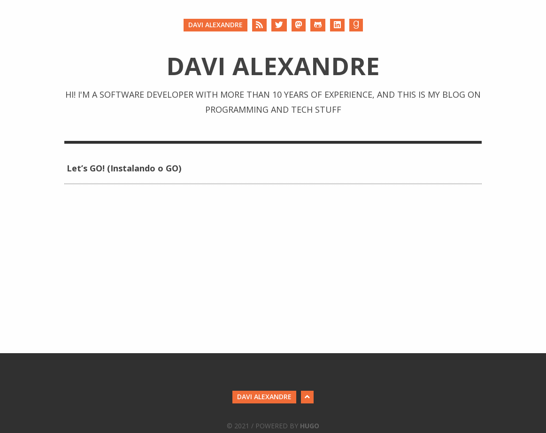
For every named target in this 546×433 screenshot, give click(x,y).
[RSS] (259, 25)
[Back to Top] (307, 397)
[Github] (317, 25)
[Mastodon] (299, 25)
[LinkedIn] (337, 25)
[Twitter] (279, 25)
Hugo (309, 425)
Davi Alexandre (215, 24)
